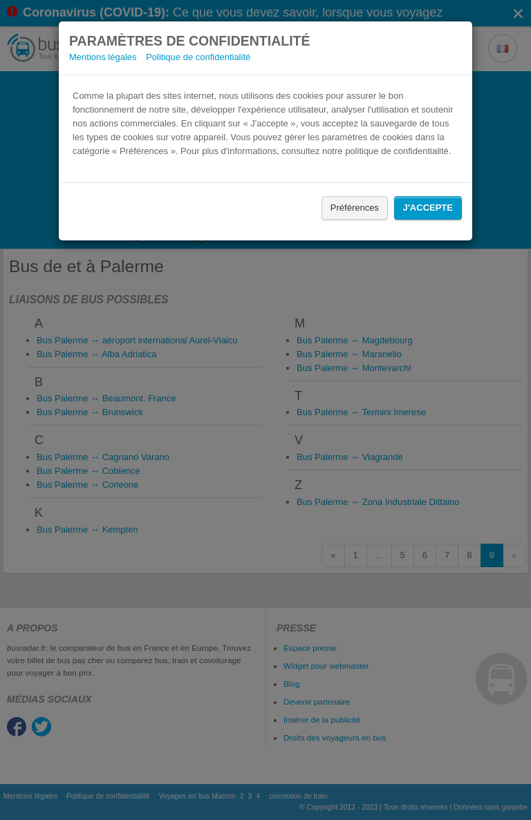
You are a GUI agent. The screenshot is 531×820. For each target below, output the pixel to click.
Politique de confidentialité (198, 57)
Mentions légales (103, 57)
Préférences (354, 207)
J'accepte (428, 207)
